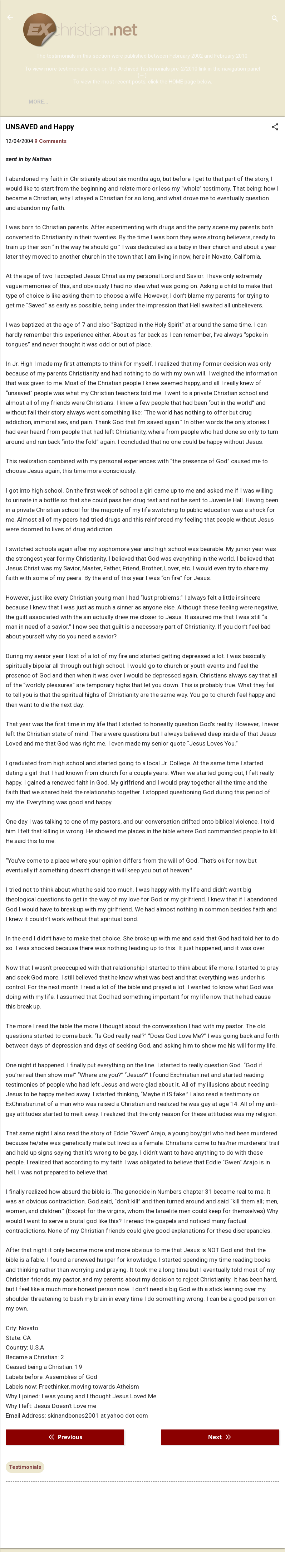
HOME (36, 102)
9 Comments (50, 141)
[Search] (275, 19)
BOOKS (66, 102)
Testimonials (25, 1467)
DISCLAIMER (104, 102)
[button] (275, 128)
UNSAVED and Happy (40, 127)
